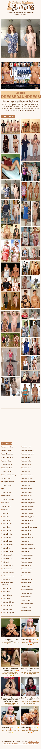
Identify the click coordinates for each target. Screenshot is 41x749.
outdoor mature (27, 590)
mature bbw (5, 527)
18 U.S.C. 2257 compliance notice (26, 744)
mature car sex (6, 558)
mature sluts (26, 534)
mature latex (26, 464)
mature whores (26, 569)
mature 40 (5, 513)
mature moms (26, 489)
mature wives (26, 572)
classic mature (6, 468)
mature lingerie (26, 478)
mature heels (26, 447)
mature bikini (6, 537)
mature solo (25, 541)
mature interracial (27, 454)
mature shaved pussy (29, 527)
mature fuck (5, 598)
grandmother (6, 492)
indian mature (6, 506)
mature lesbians (27, 475)
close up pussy (6, 471)
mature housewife (27, 450)
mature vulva (26, 565)
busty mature (6, 461)
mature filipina (6, 595)
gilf (2, 489)
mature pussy (26, 510)
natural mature (26, 579)
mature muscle (26, 492)
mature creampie (7, 572)
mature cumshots (7, 576)
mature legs (25, 471)
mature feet (5, 592)
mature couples (7, 569)
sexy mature (26, 597)
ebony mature (6, 478)
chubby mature (6, 464)
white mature (26, 611)
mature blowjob (6, 544)
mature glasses (6, 605)
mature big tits (6, 534)
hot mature (5, 503)
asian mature (6, 450)
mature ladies (26, 461)
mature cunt (5, 579)
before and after (7, 457)
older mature (26, 586)
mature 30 (5, 510)
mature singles (26, 531)
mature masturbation (28, 482)
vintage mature (26, 607)
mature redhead (27, 513)
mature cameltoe (7, 555)
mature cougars (7, 565)
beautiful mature (7, 454)
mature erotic (6, 588)
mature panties (26, 499)
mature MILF (26, 485)
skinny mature (26, 600)
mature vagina (26, 562)
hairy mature (6, 496)
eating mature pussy (8, 475)
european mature (7, 482)
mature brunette (7, 551)
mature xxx (25, 576)
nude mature (26, 583)
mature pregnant (27, 506)
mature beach (6, 531)
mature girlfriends (7, 602)
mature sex (25, 523)
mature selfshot (27, 520)
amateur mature (7, 447)
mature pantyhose (28, 503)
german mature (6, 485)
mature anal (5, 516)
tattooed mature (27, 604)
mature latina (26, 468)
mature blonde (6, 541)
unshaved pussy (27, 555)
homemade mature (8, 499)
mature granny (6, 609)
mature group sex (7, 612)
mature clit (5, 562)
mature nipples (26, 496)
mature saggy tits (27, 516)
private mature (26, 593)
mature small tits (27, 537)
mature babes (6, 523)
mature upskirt (26, 558)
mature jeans (26, 457)
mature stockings (27, 544)
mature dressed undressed (7, 584)
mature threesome (28, 548)
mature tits (25, 551)
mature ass (5, 520)
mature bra (5, 548)
